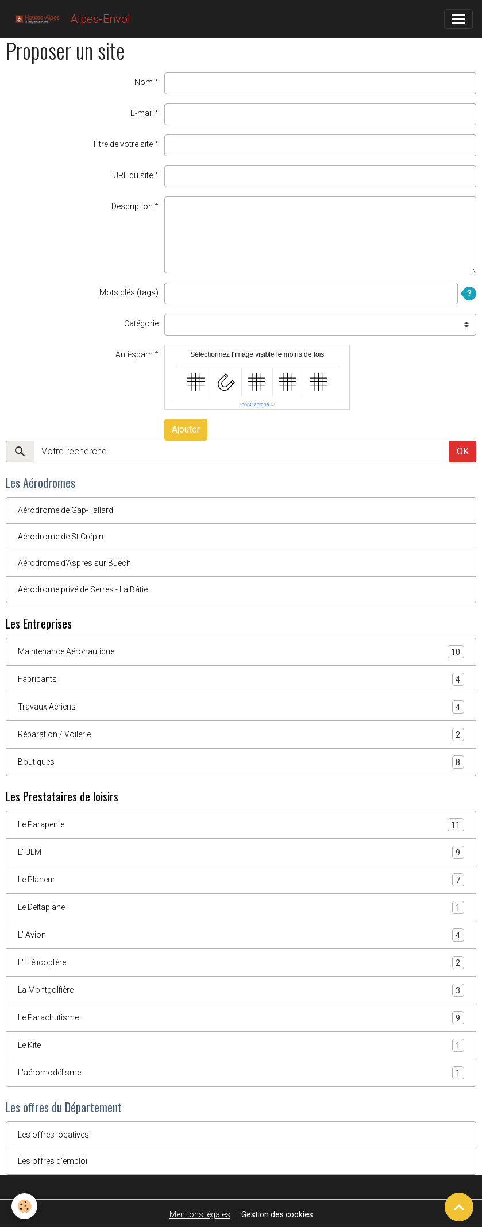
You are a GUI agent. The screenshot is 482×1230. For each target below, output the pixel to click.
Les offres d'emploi (52, 1161)
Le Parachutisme (241, 1017)
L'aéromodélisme (241, 1072)
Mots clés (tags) (129, 292)
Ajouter (186, 429)
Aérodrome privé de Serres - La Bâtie (83, 589)
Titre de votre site (122, 144)
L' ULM (241, 852)
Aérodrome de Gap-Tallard (65, 510)
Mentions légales (199, 1214)
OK (463, 451)
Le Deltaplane (241, 907)
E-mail (141, 113)
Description (132, 206)
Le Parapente (241, 824)
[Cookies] (24, 1206)
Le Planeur (241, 879)
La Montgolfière (241, 990)
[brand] (69, 19)
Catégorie (141, 323)
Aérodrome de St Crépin (60, 536)
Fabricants (241, 679)
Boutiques (241, 762)
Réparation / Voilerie (241, 734)
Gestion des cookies (277, 1214)
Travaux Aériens (241, 707)
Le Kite (241, 1045)
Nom (143, 82)
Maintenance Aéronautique (241, 651)
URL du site (133, 175)
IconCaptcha (254, 404)
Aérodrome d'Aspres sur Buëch (74, 563)
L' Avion (241, 935)
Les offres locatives (53, 1134)
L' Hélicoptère (241, 962)
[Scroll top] (459, 1207)
